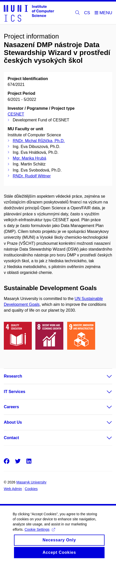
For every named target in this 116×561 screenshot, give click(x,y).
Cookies (31, 489)
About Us (13, 422)
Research (13, 376)
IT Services (14, 391)
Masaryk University (31, 482)
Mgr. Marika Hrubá (29, 158)
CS (87, 12)
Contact (11, 438)
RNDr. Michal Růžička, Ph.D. (39, 141)
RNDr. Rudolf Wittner (32, 176)
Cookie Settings (39, 532)
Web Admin (13, 489)
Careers (11, 407)
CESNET (16, 114)
